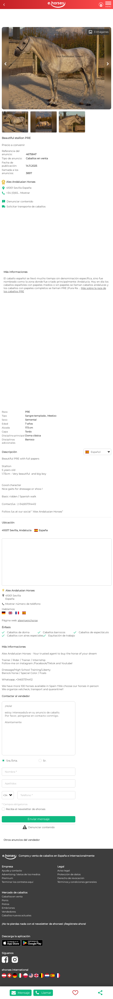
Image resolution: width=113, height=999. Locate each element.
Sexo (4, 419)
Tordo (28, 431)
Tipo (4, 415)
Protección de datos (69, 874)
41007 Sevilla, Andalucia (16, 530)
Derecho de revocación (70, 878)
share (100, 993)
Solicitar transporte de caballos (26, 206)
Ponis (5, 900)
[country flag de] (15, 975)
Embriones (8, 907)
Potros (5, 904)
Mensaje (20, 993)
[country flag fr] (58, 975)
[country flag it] (20, 975)
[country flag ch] (9, 975)
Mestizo (51, 415)
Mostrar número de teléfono (23, 603)
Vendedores (9, 911)
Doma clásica (33, 435)
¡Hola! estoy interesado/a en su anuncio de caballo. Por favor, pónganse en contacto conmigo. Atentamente (38, 728)
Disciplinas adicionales (8, 441)
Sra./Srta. (10, 760)
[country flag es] (52, 975)
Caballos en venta (12, 896)
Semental (31, 419)
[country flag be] (41, 975)
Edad (5, 423)
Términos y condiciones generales (77, 881)
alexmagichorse (28, 620)
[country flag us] (31, 975)
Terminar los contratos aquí (17, 881)
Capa (5, 431)
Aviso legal (63, 870)
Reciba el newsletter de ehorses (23, 809)
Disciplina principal (13, 435)
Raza (5, 411)
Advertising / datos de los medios (21, 874)
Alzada (6, 427)
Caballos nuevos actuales (16, 915)
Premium (7, 878)
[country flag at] (4, 975)
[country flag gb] (36, 975)
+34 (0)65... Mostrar (18, 192)
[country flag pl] (25, 975)
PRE (27, 411)
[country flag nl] (47, 975)
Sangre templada (35, 415)
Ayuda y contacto (12, 870)
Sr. (42, 760)
